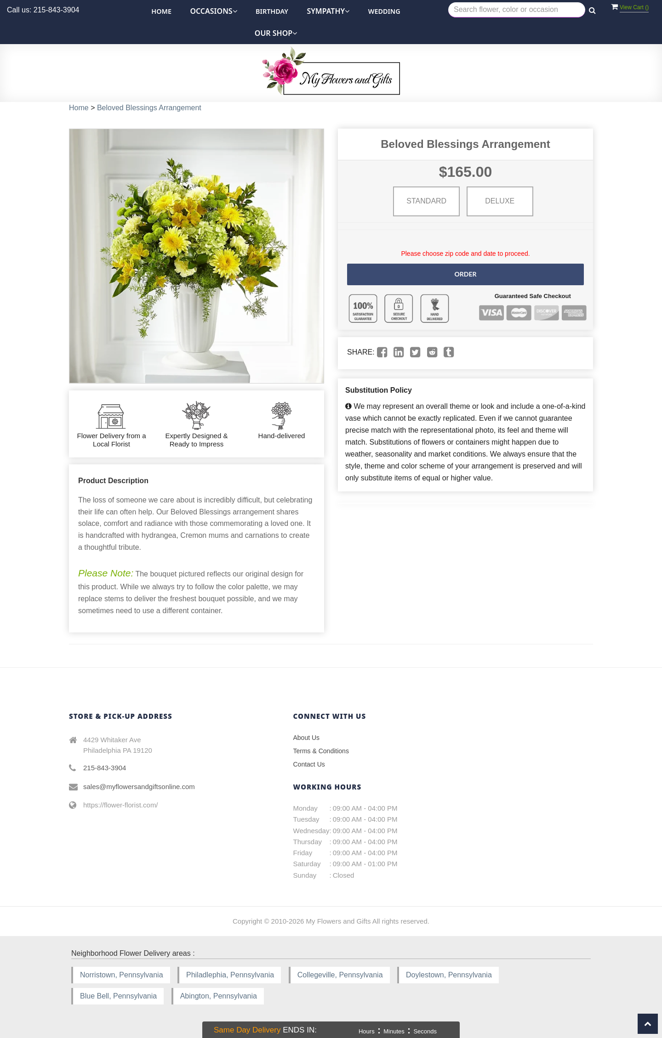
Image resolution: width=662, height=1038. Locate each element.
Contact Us (309, 764)
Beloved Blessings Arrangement (149, 108)
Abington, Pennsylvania (218, 996)
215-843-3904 (104, 768)
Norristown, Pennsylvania (121, 975)
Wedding (384, 11)
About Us (306, 737)
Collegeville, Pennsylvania (340, 975)
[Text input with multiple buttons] (516, 9)
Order (465, 274)
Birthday (272, 11)
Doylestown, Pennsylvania (449, 975)
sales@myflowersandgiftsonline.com (139, 786)
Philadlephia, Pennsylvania (230, 975)
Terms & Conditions (321, 751)
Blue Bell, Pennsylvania (118, 996)
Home (161, 11)
